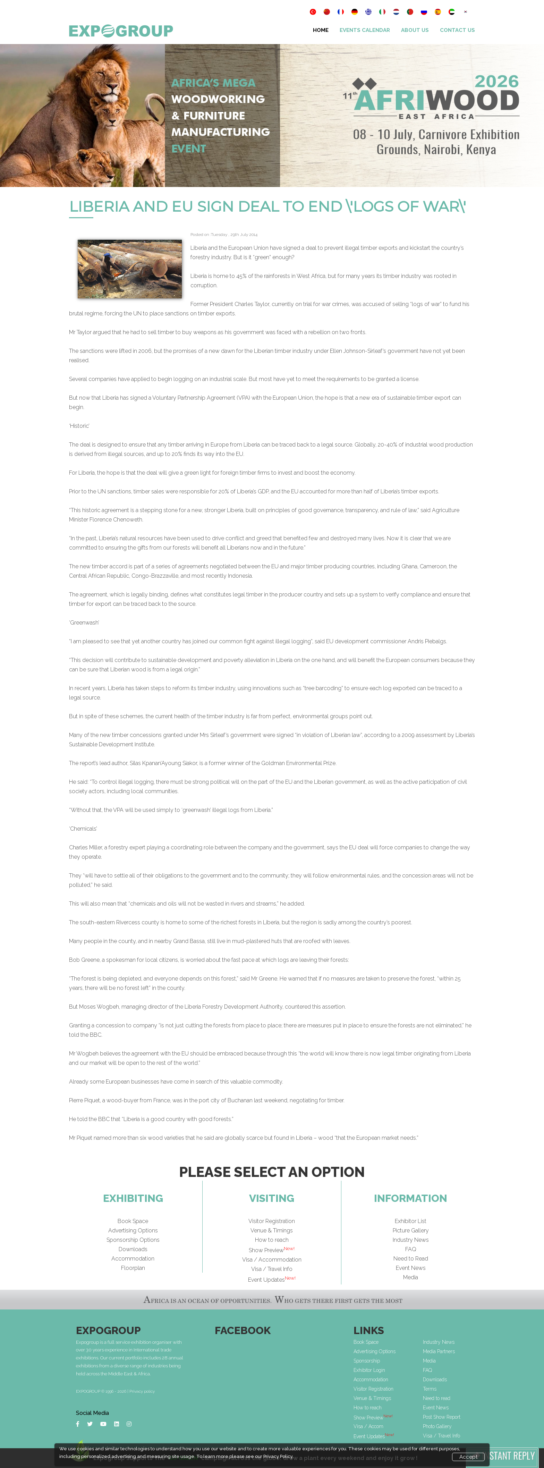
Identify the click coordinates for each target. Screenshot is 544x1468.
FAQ (410, 1249)
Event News (411, 1268)
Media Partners (439, 1351)
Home (321, 30)
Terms (429, 1389)
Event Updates (272, 1279)
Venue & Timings (271, 1230)
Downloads (133, 1249)
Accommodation (132, 1258)
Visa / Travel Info (271, 1269)
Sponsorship (367, 1361)
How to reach (272, 1240)
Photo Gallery (437, 1426)
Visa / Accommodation (271, 1259)
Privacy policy (142, 1391)
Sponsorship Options (133, 1240)
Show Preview (272, 1250)
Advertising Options (133, 1230)
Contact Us (457, 30)
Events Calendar (365, 30)
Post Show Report (441, 1417)
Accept (468, 1457)
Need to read (436, 1398)
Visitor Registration (271, 1221)
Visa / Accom (368, 1426)
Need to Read (410, 1258)
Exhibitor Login (369, 1370)
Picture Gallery (411, 1230)
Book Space (133, 1221)
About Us (415, 30)
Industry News (411, 1240)
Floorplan (133, 1268)
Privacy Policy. (278, 1456)
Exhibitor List (410, 1221)
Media (410, 1277)
